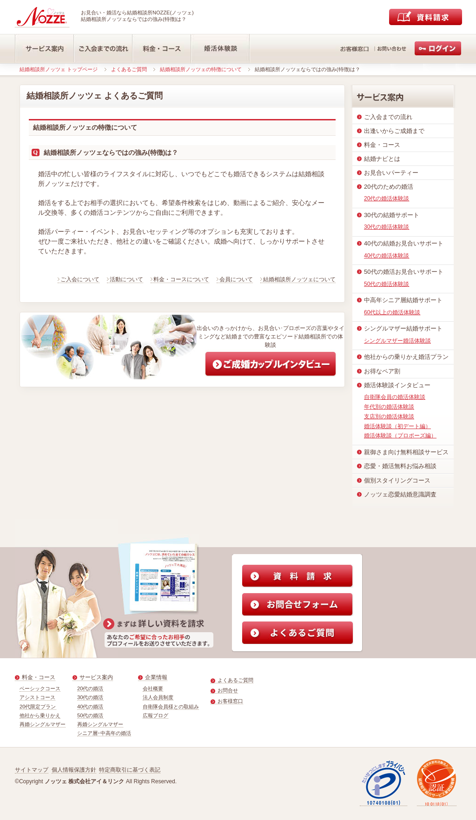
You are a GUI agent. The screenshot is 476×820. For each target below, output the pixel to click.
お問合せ (228, 690)
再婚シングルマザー (43, 724)
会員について (236, 279)
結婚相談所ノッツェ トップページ (59, 69)
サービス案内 (96, 677)
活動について (126, 279)
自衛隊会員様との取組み (171, 706)
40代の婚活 (90, 706)
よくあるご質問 (129, 69)
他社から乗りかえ (40, 715)
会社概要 (153, 688)
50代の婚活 (90, 715)
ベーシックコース (40, 688)
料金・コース (38, 677)
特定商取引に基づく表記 (129, 770)
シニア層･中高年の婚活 (104, 733)
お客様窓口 (230, 701)
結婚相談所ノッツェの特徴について (201, 69)
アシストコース (37, 697)
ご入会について (79, 279)
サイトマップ (31, 770)
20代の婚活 (90, 688)
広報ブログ (155, 715)
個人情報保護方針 (74, 770)
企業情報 (156, 677)
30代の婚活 (90, 697)
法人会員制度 (158, 697)
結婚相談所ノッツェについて (299, 279)
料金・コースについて (181, 279)
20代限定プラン (38, 706)
